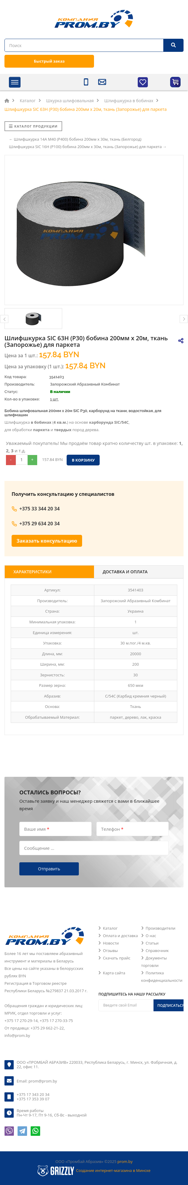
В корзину (83, 460)
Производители (161, 928)
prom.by (125, 1161)
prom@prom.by (43, 1081)
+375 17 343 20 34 (33, 1094)
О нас (151, 935)
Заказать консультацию (47, 541)
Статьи (152, 943)
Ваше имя (36, 829)
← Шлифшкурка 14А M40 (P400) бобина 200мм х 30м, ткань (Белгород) (75, 139)
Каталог (110, 928)
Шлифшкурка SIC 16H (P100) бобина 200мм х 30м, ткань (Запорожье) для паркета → (88, 146)
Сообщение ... (39, 848)
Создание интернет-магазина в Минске (113, 1170)
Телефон (112, 829)
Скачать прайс (116, 958)
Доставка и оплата (125, 571)
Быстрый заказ (49, 61)
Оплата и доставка (120, 935)
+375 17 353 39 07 (33, 1099)
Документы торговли (154, 961)
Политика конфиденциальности (162, 976)
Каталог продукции (33, 126)
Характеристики (33, 571)
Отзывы (110, 950)
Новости (111, 943)
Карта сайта (114, 973)
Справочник (157, 950)
